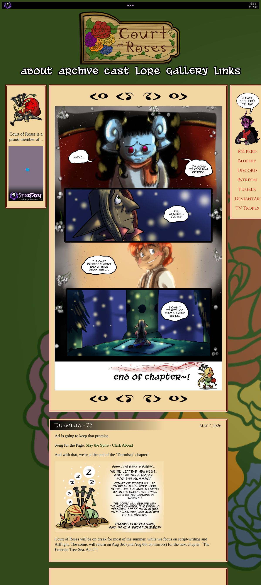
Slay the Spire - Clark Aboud (109, 445)
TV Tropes (247, 208)
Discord (247, 170)
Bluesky (247, 161)
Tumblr (247, 189)
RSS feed (247, 151)
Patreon (247, 180)
